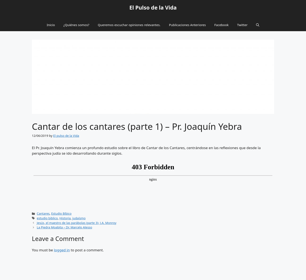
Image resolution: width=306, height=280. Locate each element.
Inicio (51, 25)
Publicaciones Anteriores (187, 25)
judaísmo (79, 218)
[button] (258, 24)
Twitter (242, 25)
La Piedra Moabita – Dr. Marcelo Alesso (64, 227)
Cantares (43, 213)
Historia (65, 218)
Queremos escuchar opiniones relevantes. (129, 25)
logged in (62, 250)
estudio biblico (47, 218)
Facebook (221, 25)
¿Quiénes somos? (76, 25)
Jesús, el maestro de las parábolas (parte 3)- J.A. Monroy (76, 223)
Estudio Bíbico (61, 213)
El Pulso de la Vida (153, 7)
